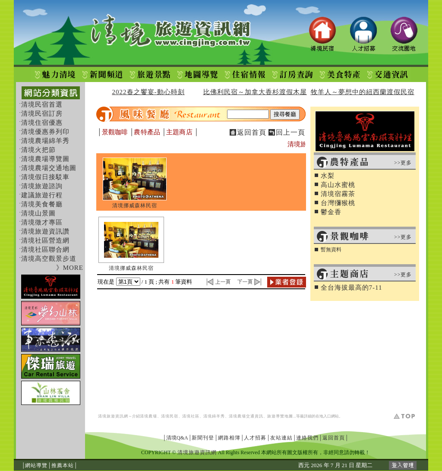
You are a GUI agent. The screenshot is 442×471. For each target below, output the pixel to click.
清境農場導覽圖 (45, 158)
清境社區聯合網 (45, 249)
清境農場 (148, 416)
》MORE (69, 267)
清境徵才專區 (42, 222)
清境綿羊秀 (214, 416)
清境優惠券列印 (45, 131)
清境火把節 (38, 149)
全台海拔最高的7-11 (351, 287)
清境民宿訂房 (42, 113)
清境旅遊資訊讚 (45, 231)
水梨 (328, 175)
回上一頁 (290, 132)
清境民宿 (169, 416)
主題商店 (179, 132)
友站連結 (281, 438)
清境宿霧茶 (338, 193)
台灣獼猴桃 (338, 202)
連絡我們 (307, 438)
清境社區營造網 (45, 240)
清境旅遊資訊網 (113, 416)
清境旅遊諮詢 (42, 186)
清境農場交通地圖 (48, 167)
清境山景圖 (38, 213)
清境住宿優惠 (42, 122)
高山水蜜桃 (338, 184)
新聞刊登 (203, 438)
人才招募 (255, 438)
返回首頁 (251, 132)
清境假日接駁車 (45, 177)
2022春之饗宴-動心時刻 (148, 92)
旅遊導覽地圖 (280, 416)
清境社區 (190, 416)
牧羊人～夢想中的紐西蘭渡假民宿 (362, 92)
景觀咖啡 (115, 132)
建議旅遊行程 (42, 195)
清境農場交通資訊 (246, 416)
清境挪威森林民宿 (134, 205)
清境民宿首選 (42, 104)
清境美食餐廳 (42, 204)
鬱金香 (331, 212)
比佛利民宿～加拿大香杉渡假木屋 (255, 92)
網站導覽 (36, 465)
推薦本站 (62, 465)
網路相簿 (229, 438)
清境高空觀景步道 (48, 258)
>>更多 (403, 163)
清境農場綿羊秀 (45, 140)
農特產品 (147, 132)
